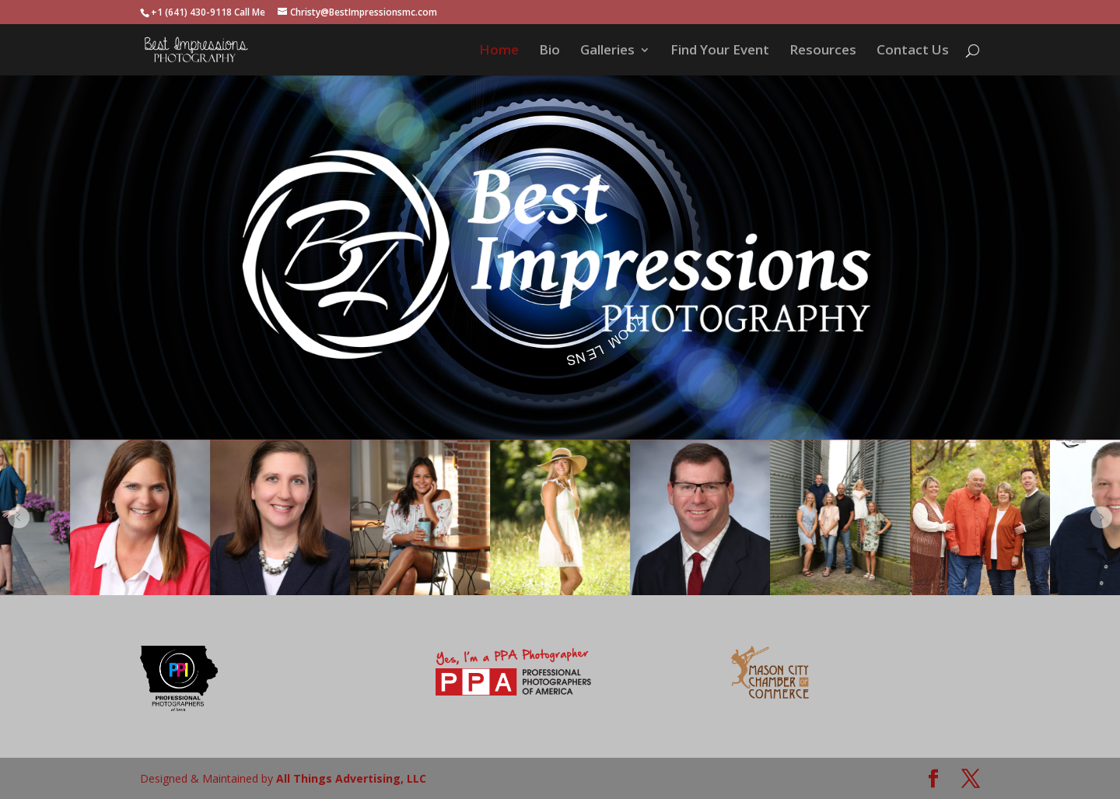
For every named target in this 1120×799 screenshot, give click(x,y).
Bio (549, 51)
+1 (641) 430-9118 (191, 12)
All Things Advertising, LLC (351, 778)
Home (499, 51)
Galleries (607, 51)
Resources (822, 51)
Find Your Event (719, 51)
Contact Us (913, 51)
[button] (19, 517)
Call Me (249, 12)
